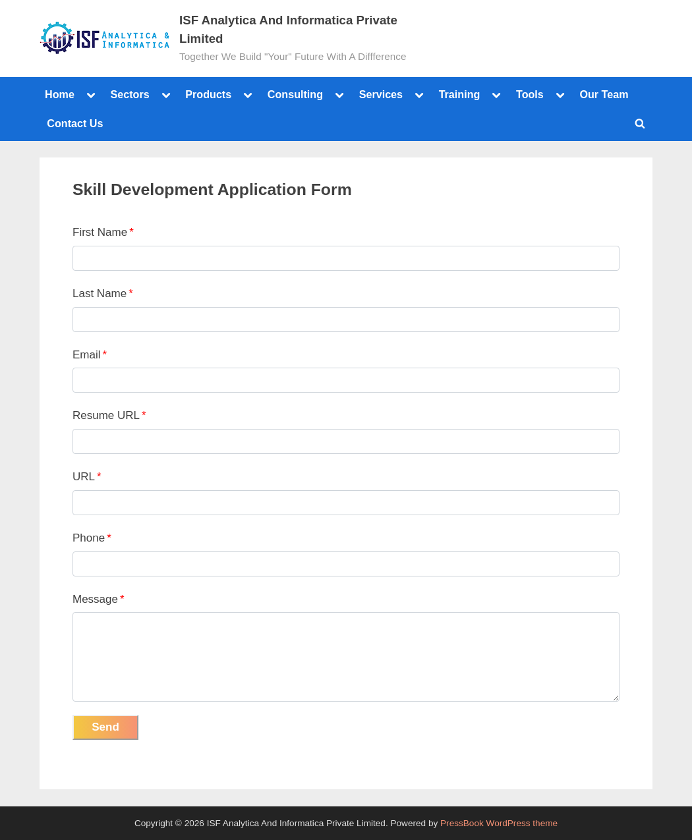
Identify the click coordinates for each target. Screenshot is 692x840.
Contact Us (75, 123)
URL (86, 476)
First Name (103, 232)
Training (459, 94)
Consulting (295, 94)
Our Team (603, 94)
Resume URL (109, 415)
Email (89, 355)
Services (381, 94)
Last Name (102, 293)
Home (59, 94)
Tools (530, 94)
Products (208, 94)
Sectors (129, 94)
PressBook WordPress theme (499, 823)
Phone (91, 538)
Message (98, 599)
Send (105, 727)
